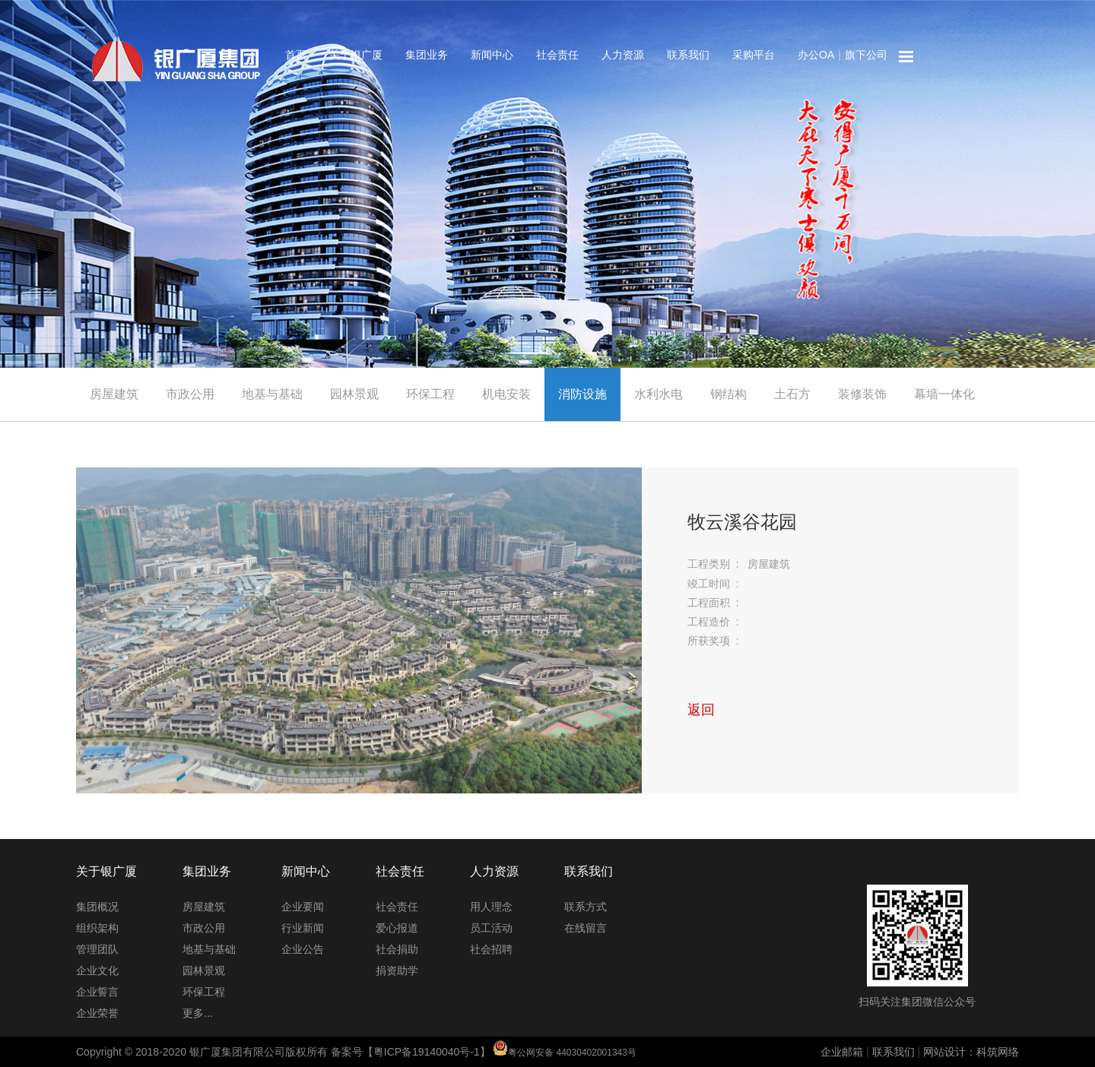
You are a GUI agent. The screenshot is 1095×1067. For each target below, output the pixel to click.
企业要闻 (302, 907)
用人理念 (491, 907)
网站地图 (906, 57)
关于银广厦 (355, 55)
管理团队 (97, 949)
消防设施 (582, 394)
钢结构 (728, 394)
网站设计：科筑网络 (971, 1052)
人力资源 (622, 55)
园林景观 (354, 394)
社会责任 (557, 55)
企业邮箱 (841, 1052)
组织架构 (97, 928)
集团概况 (97, 907)
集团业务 (426, 55)
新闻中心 (492, 55)
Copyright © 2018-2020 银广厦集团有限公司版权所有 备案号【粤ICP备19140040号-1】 (356, 1052)
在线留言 (585, 928)
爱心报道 (397, 928)
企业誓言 (97, 992)
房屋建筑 (114, 394)
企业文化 (97, 970)
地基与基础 (272, 394)
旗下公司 (866, 55)
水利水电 (658, 394)
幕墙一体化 (944, 394)
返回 (701, 709)
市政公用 (190, 394)
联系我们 (688, 55)
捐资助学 (397, 970)
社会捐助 (397, 949)
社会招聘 (491, 949)
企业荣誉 (97, 1013)
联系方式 (585, 907)
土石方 (792, 394)
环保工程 (430, 394)
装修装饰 (862, 394)
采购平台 (753, 55)
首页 (295, 55)
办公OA (816, 55)
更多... (197, 1013)
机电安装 (506, 394)
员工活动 (491, 928)
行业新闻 (302, 928)
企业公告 (302, 949)
